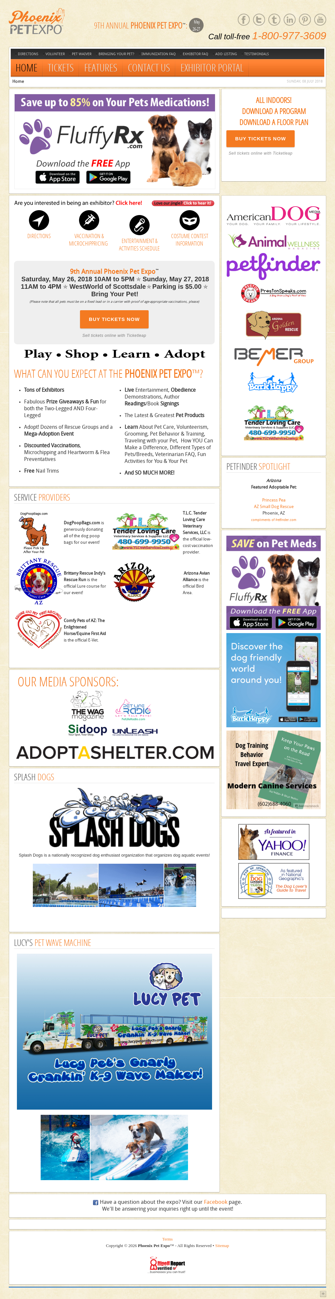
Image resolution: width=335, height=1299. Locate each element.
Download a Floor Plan (273, 122)
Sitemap (222, 1245)
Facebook (215, 1202)
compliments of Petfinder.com (273, 520)
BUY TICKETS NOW (260, 138)
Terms (167, 1239)
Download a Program (274, 111)
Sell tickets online (245, 153)
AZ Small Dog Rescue (274, 506)
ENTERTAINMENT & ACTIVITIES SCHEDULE (139, 244)
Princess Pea (274, 500)
